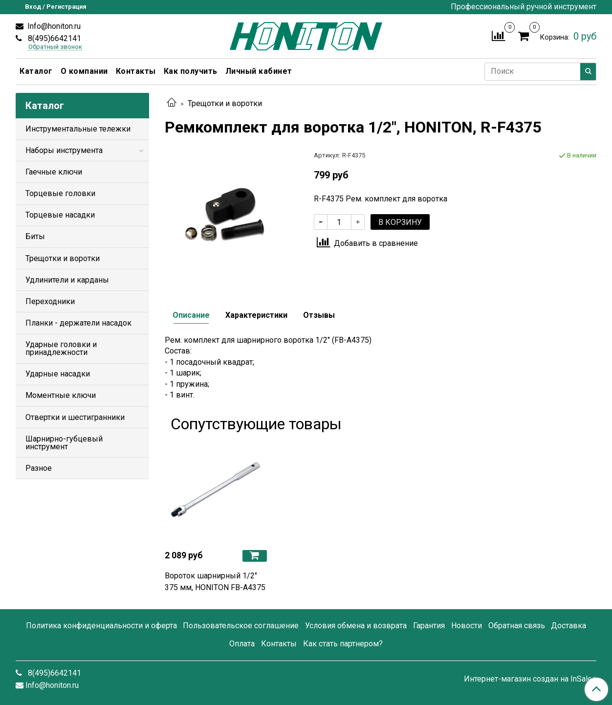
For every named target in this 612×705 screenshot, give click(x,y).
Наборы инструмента (64, 150)
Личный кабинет (258, 71)
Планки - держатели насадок (78, 323)
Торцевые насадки (60, 215)
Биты (35, 236)
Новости (466, 625)
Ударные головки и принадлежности (61, 348)
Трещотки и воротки (225, 103)
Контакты (136, 71)
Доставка (568, 625)
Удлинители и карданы (67, 280)
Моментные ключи (60, 395)
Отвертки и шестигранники (75, 417)
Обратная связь (516, 625)
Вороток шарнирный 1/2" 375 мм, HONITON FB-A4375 (215, 581)
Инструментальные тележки (78, 128)
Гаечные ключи (53, 171)
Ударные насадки (57, 373)
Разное (38, 468)
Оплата (242, 643)
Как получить (191, 71)
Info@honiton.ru (53, 26)
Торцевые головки (60, 193)
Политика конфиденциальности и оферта (101, 625)
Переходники (50, 301)
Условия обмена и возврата (356, 625)
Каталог (36, 71)
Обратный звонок (55, 47)
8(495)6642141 (53, 38)
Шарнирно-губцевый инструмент (64, 442)
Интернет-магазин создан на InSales (530, 679)
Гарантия (429, 625)
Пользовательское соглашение (241, 625)
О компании (84, 71)
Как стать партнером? (343, 643)
